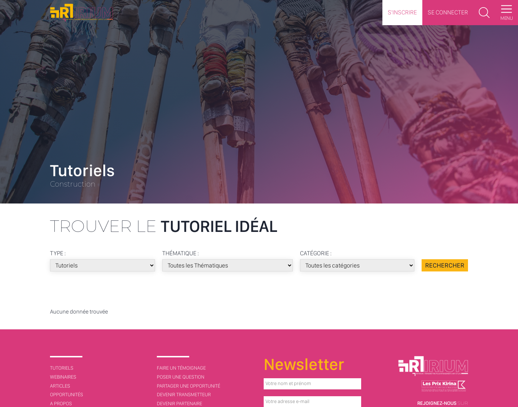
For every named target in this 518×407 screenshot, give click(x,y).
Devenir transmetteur (184, 394)
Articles (60, 386)
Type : (58, 253)
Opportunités (66, 394)
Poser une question (180, 377)
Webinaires (63, 377)
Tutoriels (61, 368)
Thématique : (179, 253)
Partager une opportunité (188, 386)
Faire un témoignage (181, 368)
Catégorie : (313, 253)
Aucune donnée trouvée (79, 311)
